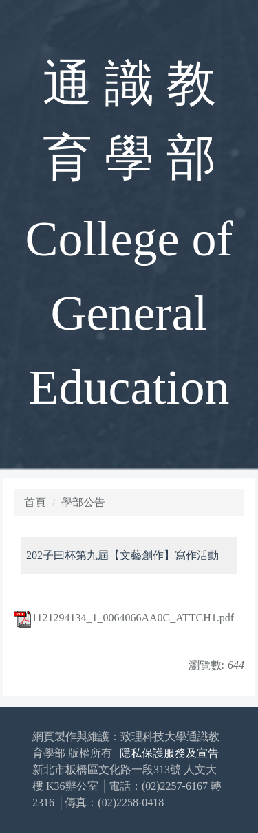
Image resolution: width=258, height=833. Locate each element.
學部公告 (83, 502)
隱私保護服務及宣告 (169, 753)
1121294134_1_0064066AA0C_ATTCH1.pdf (124, 618)
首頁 (35, 502)
